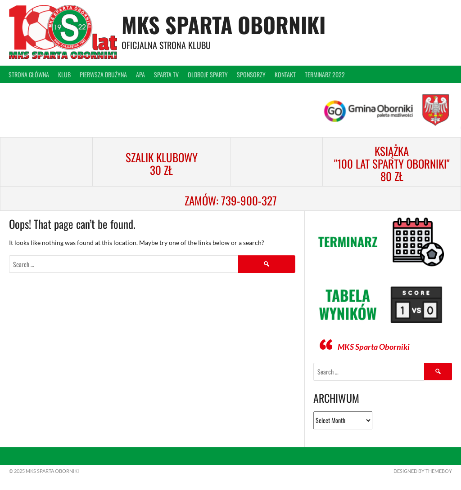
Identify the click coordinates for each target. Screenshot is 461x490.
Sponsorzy (251, 74)
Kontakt (285, 74)
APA (140, 74)
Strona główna (29, 74)
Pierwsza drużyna (103, 74)
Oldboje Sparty (208, 74)
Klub (64, 74)
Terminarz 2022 (325, 74)
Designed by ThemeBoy (422, 471)
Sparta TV (166, 74)
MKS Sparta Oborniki (223, 24)
